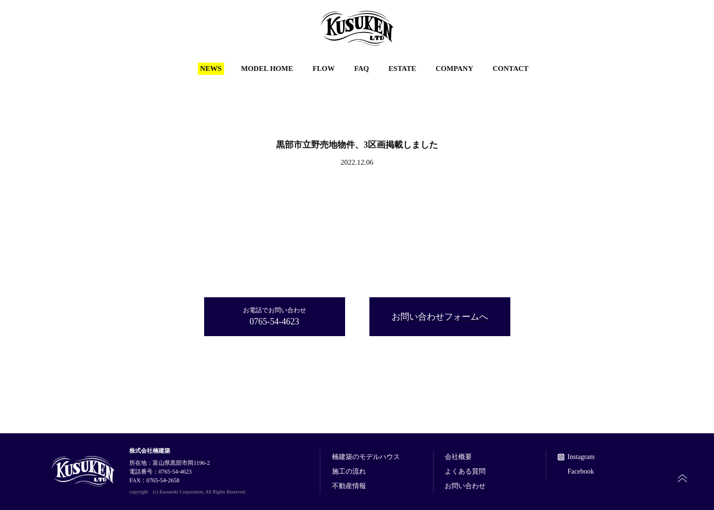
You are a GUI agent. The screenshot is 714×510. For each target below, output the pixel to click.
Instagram (580, 457)
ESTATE (402, 68)
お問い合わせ (465, 486)
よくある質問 (465, 471)
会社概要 (458, 457)
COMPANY (454, 68)
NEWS (211, 68)
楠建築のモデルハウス (366, 457)
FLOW (324, 68)
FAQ (361, 68)
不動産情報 (349, 486)
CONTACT (510, 68)
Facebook (580, 471)
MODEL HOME (267, 68)
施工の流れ (349, 471)
